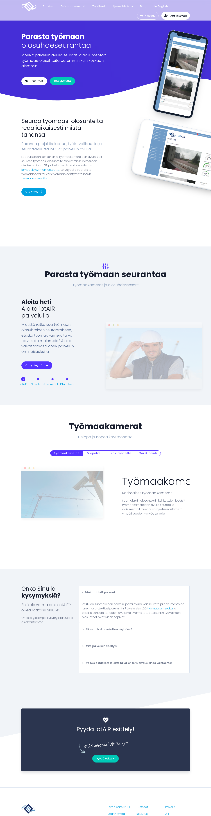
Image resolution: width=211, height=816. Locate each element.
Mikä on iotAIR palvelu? (98, 558)
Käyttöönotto (121, 418)
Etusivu (48, 5)
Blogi (143, 5)
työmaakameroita (160, 574)
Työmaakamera (147, 786)
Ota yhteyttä (62, 81)
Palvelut (170, 772)
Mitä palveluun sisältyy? (99, 611)
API (167, 779)
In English (161, 5)
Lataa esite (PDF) (119, 772)
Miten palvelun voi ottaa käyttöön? (107, 594)
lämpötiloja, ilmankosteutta (40, 170)
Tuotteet (98, 5)
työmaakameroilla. (34, 178)
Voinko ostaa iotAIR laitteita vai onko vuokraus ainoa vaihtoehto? (127, 628)
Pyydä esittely (105, 724)
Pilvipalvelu (95, 418)
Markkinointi (148, 418)
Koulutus (142, 779)
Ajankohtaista (122, 5)
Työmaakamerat (72, 5)
